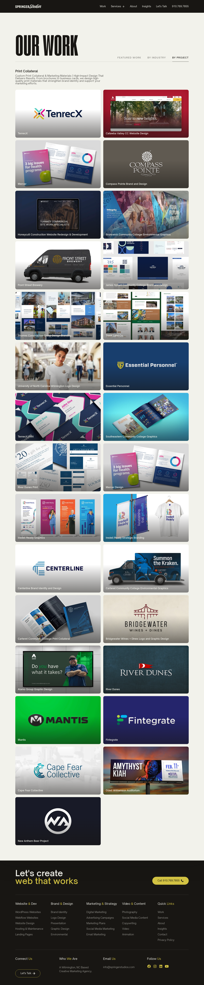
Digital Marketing (96, 912)
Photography (129, 912)
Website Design (24, 923)
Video (125, 928)
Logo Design (58, 917)
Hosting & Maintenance (29, 928)
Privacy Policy (166, 939)
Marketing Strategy (101, 903)
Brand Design (62, 903)
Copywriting (129, 923)
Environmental (59, 934)
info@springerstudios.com (119, 967)
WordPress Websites (28, 912)
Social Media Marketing (100, 928)
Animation (128, 934)
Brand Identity (59, 912)
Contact (162, 934)
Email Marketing (95, 934)
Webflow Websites (26, 917)
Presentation (58, 923)
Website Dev (26, 903)
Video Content (134, 903)
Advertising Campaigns (100, 917)
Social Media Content (135, 917)
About (161, 923)
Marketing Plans (95, 923)
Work (161, 912)
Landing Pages (24, 934)
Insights (162, 928)
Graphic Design (60, 928)
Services (163, 917)
